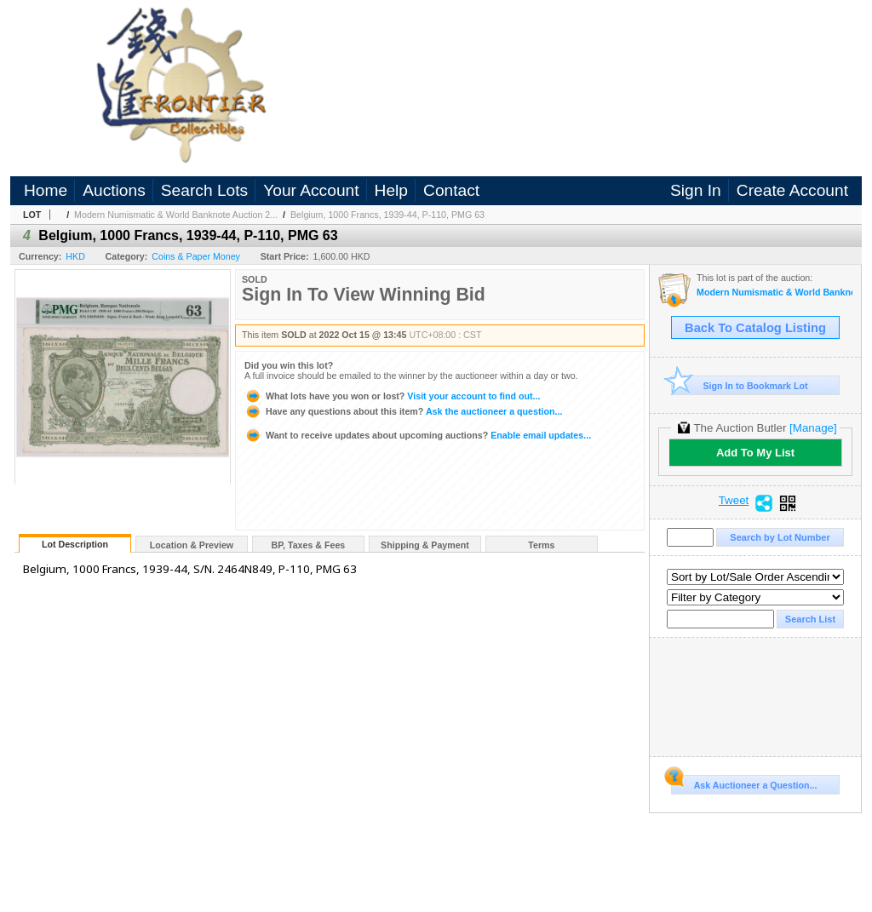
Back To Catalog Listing (755, 328)
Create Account (792, 190)
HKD (75, 256)
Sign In (695, 190)
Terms (541, 545)
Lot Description (75, 544)
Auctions (114, 190)
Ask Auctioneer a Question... (744, 782)
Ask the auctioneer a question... (403, 411)
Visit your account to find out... (392, 396)
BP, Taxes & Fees (309, 545)
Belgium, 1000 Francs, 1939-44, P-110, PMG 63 (387, 214)
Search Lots (204, 190)
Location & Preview (191, 545)
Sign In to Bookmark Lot (739, 385)
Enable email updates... (417, 435)
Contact (451, 190)
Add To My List (755, 452)
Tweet (734, 501)
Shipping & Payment (425, 545)
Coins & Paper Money (196, 256)
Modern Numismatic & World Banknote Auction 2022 (774, 292)
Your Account (311, 190)
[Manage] (813, 428)
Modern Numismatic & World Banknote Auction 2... (176, 214)
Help (391, 190)
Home (45, 190)
